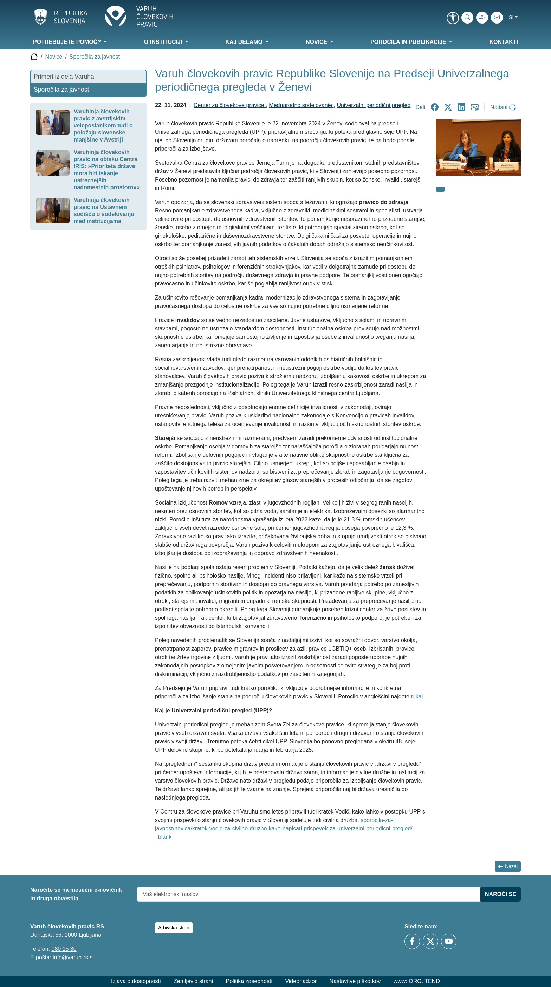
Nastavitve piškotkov (355, 981)
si (511, 17)
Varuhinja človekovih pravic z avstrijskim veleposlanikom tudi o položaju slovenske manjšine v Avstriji (103, 125)
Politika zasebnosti (249, 981)
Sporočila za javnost (95, 57)
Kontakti (504, 42)
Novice (53, 57)
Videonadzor (301, 981)
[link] (453, 19)
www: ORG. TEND (417, 981)
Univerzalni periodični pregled (373, 105)
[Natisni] (504, 107)
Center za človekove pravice (230, 105)
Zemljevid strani (193, 981)
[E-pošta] (497, 18)
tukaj (417, 696)
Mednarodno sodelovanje (301, 105)
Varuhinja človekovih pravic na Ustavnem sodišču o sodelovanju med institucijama (104, 210)
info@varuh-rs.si (73, 957)
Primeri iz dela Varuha (64, 76)
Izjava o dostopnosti (136, 981)
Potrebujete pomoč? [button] (67, 42)
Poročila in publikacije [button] (409, 42)
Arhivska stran (173, 927)
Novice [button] (317, 42)
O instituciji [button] (164, 42)
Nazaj (508, 866)
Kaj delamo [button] (244, 42)
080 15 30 (63, 949)
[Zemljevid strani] (482, 18)
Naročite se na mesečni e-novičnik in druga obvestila (76, 894)
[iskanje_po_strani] (467, 18)
